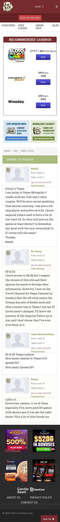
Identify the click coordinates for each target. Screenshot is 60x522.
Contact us (29, 502)
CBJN (55, 25)
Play (43, 57)
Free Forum (22, 27)
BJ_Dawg (36, 251)
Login (39, 6)
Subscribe (8, 25)
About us (13, 497)
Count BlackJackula (42, 334)
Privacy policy (41, 497)
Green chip (39, 27)
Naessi (34, 379)
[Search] (57, 6)
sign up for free (30, 17)
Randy (34, 169)
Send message (37, 185)
